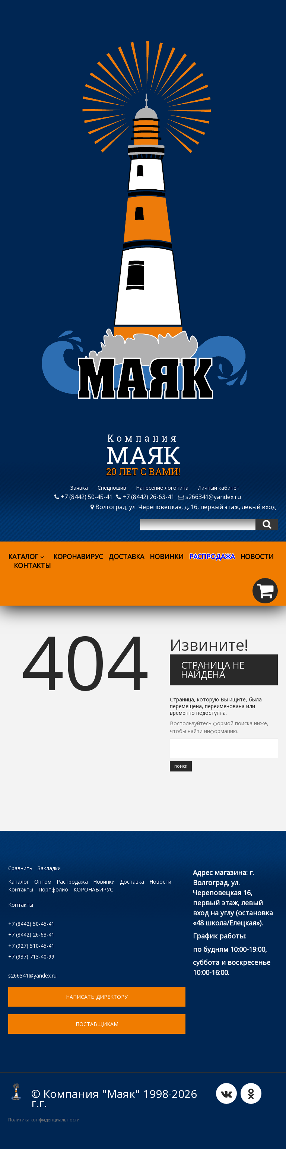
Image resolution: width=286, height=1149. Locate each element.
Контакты (32, 565)
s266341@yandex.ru (209, 497)
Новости (257, 556)
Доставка (126, 556)
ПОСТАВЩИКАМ (97, 1024)
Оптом (42, 881)
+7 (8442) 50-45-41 (83, 497)
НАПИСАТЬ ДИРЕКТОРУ (97, 996)
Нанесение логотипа (162, 487)
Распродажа (72, 881)
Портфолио (53, 889)
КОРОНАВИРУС (78, 556)
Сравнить (20, 868)
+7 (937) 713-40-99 (31, 956)
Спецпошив (112, 487)
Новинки (167, 556)
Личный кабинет (218, 487)
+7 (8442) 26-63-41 (145, 497)
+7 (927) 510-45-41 (31, 945)
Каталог (28, 556)
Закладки (49, 868)
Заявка (79, 487)
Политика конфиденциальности (44, 1120)
